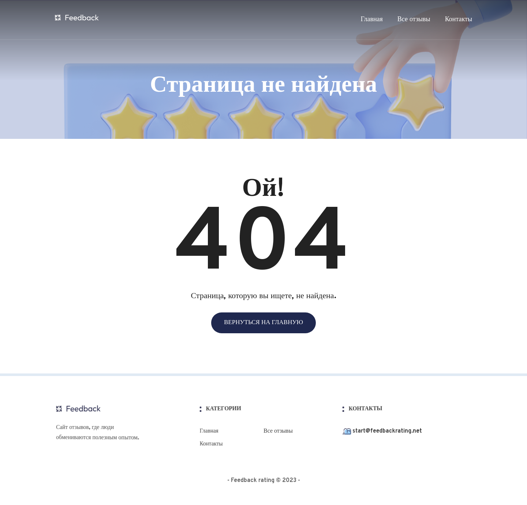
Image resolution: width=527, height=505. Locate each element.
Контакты (458, 19)
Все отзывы (413, 19)
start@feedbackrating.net (385, 431)
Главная (371, 19)
